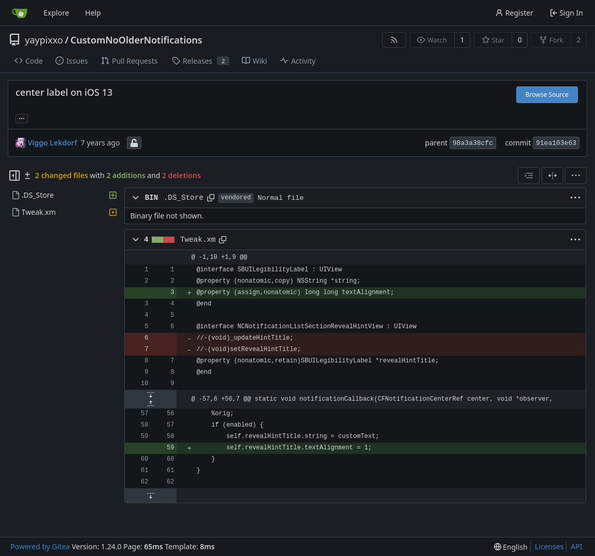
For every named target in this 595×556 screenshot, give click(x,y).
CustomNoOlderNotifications (136, 40)
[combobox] (529, 175)
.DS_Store (184, 198)
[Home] (19, 13)
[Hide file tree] (14, 175)
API (576, 546)
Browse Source (547, 94)
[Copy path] (211, 198)
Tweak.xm (197, 240)
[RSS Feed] (394, 40)
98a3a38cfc (473, 143)
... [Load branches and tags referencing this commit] (22, 117)
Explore (56, 13)
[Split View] (552, 175)
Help (93, 13)
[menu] (576, 175)
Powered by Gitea (40, 546)
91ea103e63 (556, 143)
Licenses (549, 546)
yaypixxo (44, 40)
